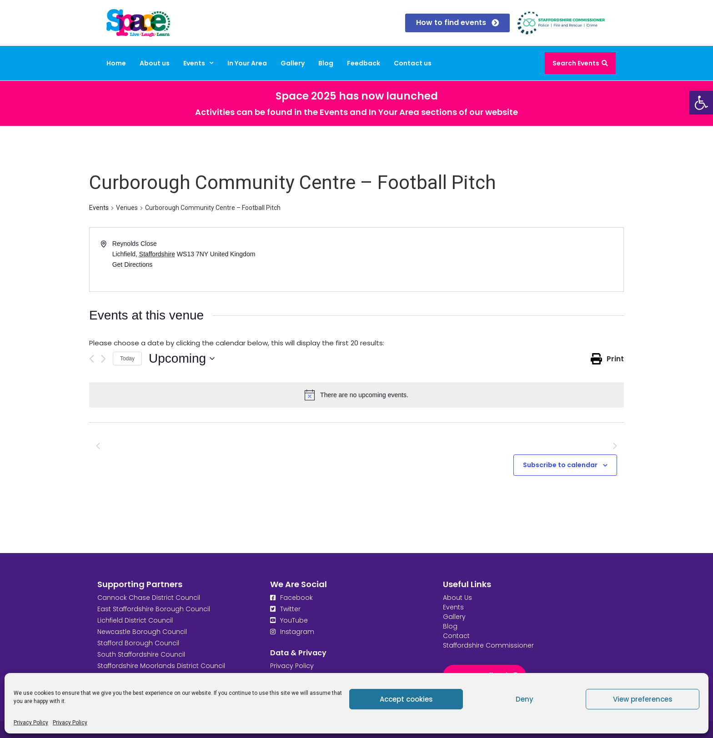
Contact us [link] (413, 63)
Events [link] (198, 63)
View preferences (643, 699)
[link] (701, 103)
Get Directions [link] (132, 264)
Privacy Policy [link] (31, 722)
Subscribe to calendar (560, 464)
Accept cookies (406, 699)
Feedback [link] (363, 63)
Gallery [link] (293, 63)
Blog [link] (325, 63)
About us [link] (155, 63)
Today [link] (127, 358)
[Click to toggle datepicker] (182, 358)
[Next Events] (103, 358)
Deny (524, 699)
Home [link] (116, 63)
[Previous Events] (91, 358)
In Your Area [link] (247, 63)
